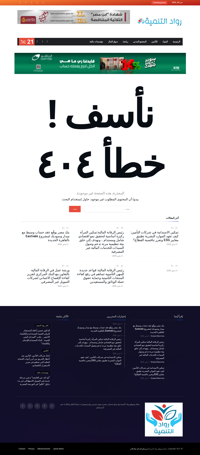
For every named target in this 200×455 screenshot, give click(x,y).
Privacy (31, 449)
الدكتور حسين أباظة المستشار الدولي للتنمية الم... (127, 2)
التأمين (45, 351)
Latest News (58, 449)
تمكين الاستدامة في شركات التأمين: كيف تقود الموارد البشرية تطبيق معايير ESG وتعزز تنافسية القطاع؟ (154, 236)
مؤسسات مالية (42, 373)
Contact (22, 449)
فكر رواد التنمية (42, 325)
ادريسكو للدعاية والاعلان (139, 449)
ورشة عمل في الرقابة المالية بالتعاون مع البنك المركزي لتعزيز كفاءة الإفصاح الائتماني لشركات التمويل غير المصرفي (48, 276)
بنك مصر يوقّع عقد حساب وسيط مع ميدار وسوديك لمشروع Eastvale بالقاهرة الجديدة (46, 236)
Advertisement (43, 449)
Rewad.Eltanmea (157, 336)
